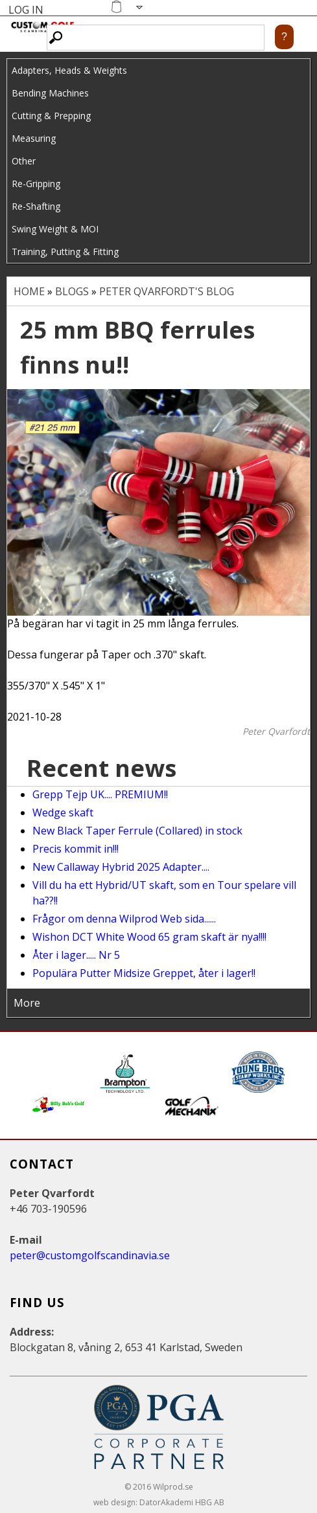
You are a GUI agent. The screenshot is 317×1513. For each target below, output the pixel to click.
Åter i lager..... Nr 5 (76, 955)
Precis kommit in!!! (75, 849)
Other (24, 161)
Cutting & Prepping (51, 115)
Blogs (72, 291)
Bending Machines (50, 93)
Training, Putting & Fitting (65, 251)
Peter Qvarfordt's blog (166, 291)
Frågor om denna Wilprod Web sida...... (124, 919)
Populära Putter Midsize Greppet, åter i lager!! (143, 973)
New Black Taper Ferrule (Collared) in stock (137, 831)
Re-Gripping (36, 183)
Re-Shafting (36, 206)
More (27, 1003)
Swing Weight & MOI (55, 229)
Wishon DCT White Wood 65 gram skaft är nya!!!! (149, 937)
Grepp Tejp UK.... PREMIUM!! (100, 794)
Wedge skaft (62, 812)
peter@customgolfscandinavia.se (90, 1255)
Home (29, 291)
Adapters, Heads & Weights (69, 70)
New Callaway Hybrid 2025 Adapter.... (120, 867)
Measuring (34, 138)
